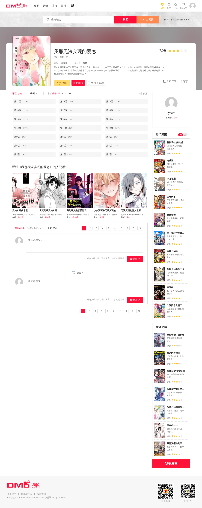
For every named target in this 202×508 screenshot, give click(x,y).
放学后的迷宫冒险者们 (178, 407)
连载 (17, 93)
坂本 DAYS (172, 251)
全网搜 (148, 19)
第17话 (67, 110)
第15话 (21, 119)
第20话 (67, 101)
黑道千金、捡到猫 (175, 335)
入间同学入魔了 (174, 305)
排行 (54, 5)
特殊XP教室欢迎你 (176, 371)
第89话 (75, 217)
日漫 (63, 5)
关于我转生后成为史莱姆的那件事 (183, 233)
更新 (45, 5)
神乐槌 (170, 287)
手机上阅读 (97, 83)
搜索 (125, 19)
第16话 (113, 110)
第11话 (67, 128)
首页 (36, 5)
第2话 (67, 154)
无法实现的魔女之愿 (131, 210)
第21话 (21, 101)
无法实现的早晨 (20, 210)
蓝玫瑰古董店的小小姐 (178, 389)
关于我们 (11, 494)
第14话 (67, 119)
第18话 (21, 110)
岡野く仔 (64, 57)
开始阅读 (78, 82)
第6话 (21, 145)
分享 (185, 81)
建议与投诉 (26, 494)
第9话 (21, 137)
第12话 (21, 128)
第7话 (113, 137)
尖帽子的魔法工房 (175, 269)
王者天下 (171, 197)
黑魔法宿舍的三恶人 (177, 443)
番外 (35, 93)
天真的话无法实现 (48, 210)
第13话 (113, 119)
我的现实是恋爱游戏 (76, 210)
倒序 (145, 93)
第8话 (67, 137)
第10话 (113, 128)
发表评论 (135, 259)
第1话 (113, 154)
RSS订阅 (171, 81)
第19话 (113, 101)
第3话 (21, 154)
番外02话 (56, 93)
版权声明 (41, 494)
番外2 (129, 217)
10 (140, 228)
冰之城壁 (171, 179)
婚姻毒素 (171, 215)
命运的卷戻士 (173, 353)
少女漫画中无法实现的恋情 (107, 210)
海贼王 (170, 160)
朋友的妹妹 (172, 425)
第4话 (113, 145)
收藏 (62, 83)
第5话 (67, 145)
